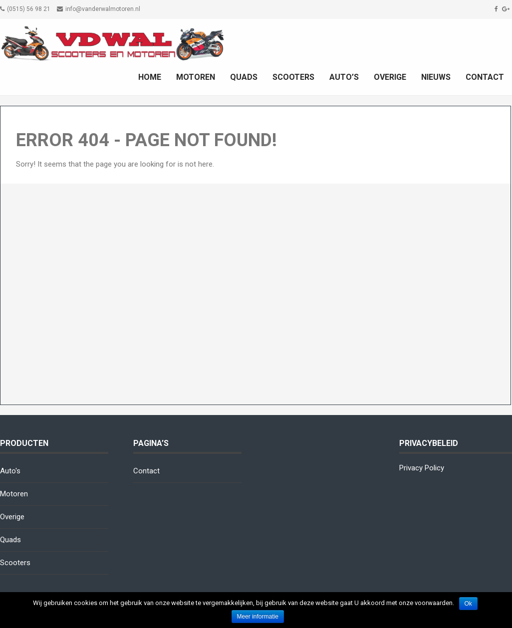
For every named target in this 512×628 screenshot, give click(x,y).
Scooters (293, 77)
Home (149, 77)
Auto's (10, 470)
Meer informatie (257, 616)
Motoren (195, 77)
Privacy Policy (421, 467)
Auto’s (344, 77)
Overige (390, 77)
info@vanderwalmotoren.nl (102, 8)
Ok (468, 603)
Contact (485, 77)
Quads (243, 77)
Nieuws (436, 77)
